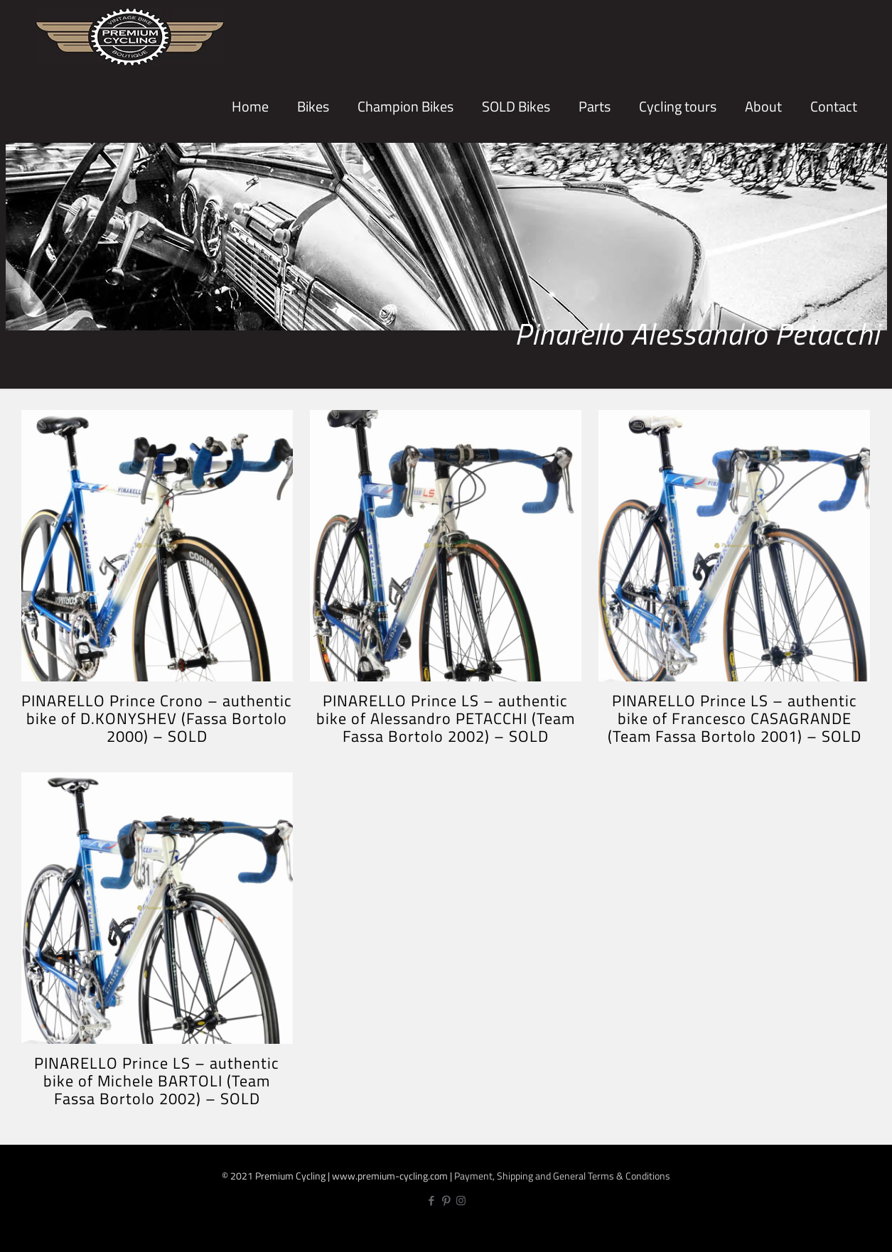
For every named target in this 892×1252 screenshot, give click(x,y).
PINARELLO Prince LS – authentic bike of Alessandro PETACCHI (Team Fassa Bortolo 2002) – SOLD (445, 718)
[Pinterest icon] (446, 1200)
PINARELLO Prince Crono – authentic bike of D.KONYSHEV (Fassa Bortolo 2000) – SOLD (156, 718)
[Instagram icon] (461, 1200)
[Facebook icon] (431, 1200)
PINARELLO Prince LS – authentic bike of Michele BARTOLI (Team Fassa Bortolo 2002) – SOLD (156, 1081)
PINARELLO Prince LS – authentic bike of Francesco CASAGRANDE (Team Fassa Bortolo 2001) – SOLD (734, 718)
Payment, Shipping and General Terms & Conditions (562, 1175)
